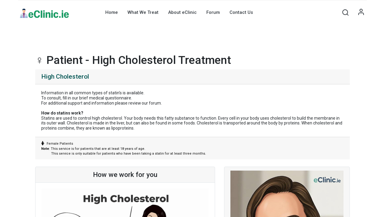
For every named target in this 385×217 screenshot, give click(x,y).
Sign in (361, 12)
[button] (345, 12)
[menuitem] (111, 12)
